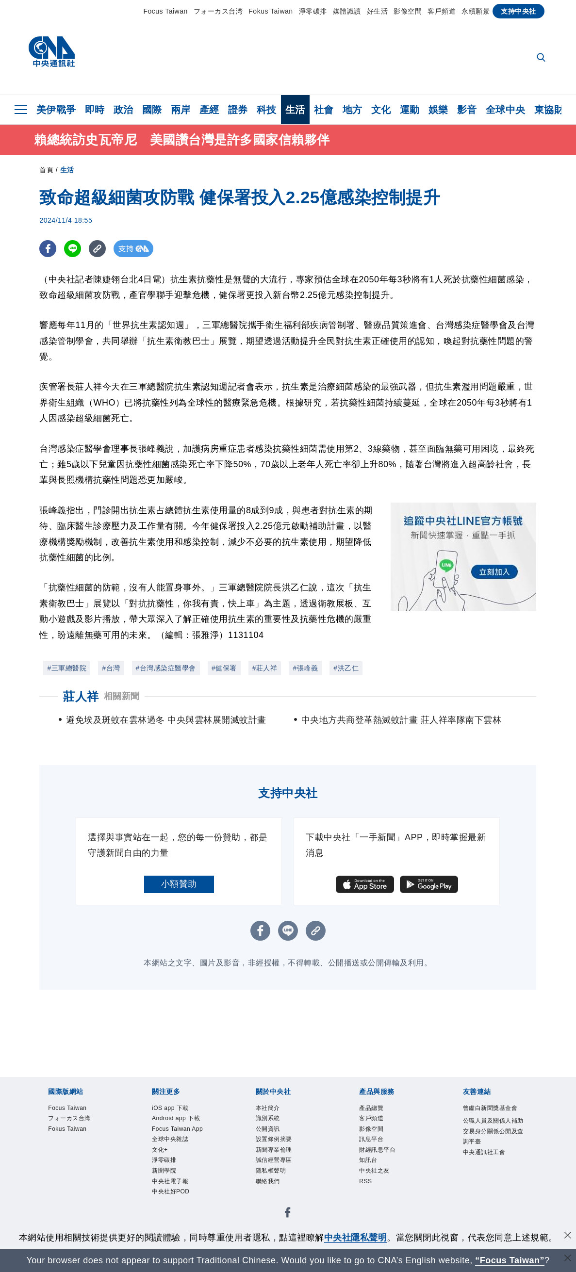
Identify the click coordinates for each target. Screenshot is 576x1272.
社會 (324, 109)
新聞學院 (169, 1212)
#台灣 (111, 668)
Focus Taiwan (165, 11)
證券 (238, 109)
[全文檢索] (542, 58)
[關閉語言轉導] (567, 1259)
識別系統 (273, 1122)
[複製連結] (97, 248)
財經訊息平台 (384, 1161)
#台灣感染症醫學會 (166, 668)
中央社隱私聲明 (355, 1237)
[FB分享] (47, 248)
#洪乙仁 (346, 668)
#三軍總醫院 (66, 668)
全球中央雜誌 (177, 1174)
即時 (95, 109)
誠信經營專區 (281, 1174)
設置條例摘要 (281, 1148)
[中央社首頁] (52, 54)
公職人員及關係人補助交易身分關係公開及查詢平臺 (493, 1154)
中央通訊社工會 (493, 1187)
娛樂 (438, 109)
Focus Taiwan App (179, 1154)
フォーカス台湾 (218, 11)
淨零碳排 (313, 11)
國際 (152, 109)
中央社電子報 (177, 1225)
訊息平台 (376, 1148)
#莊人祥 (265, 668)
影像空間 (408, 11)
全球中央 (506, 109)
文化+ (163, 1186)
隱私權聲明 (277, 1186)
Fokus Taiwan (270, 11)
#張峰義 (305, 668)
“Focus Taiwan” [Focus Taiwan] (509, 1260)
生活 (295, 109)
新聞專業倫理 (281, 1161)
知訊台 (372, 1174)
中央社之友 (380, 1186)
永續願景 (475, 11)
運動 (410, 109)
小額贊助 (179, 884)
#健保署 (224, 668)
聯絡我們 (273, 1200)
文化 (381, 109)
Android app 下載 (181, 1128)
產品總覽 (376, 1109)
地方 (352, 109)
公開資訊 (273, 1135)
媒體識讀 (347, 11)
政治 (123, 109)
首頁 (46, 170)
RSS (368, 1200)
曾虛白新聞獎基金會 (493, 1116)
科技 (267, 109)
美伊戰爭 (56, 109)
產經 (209, 109)
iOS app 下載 (178, 1109)
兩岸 (181, 109)
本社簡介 (273, 1109)
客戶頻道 (442, 11)
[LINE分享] (72, 248)
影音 (467, 109)
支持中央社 (518, 11)
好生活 (377, 11)
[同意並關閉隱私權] (567, 1236)
